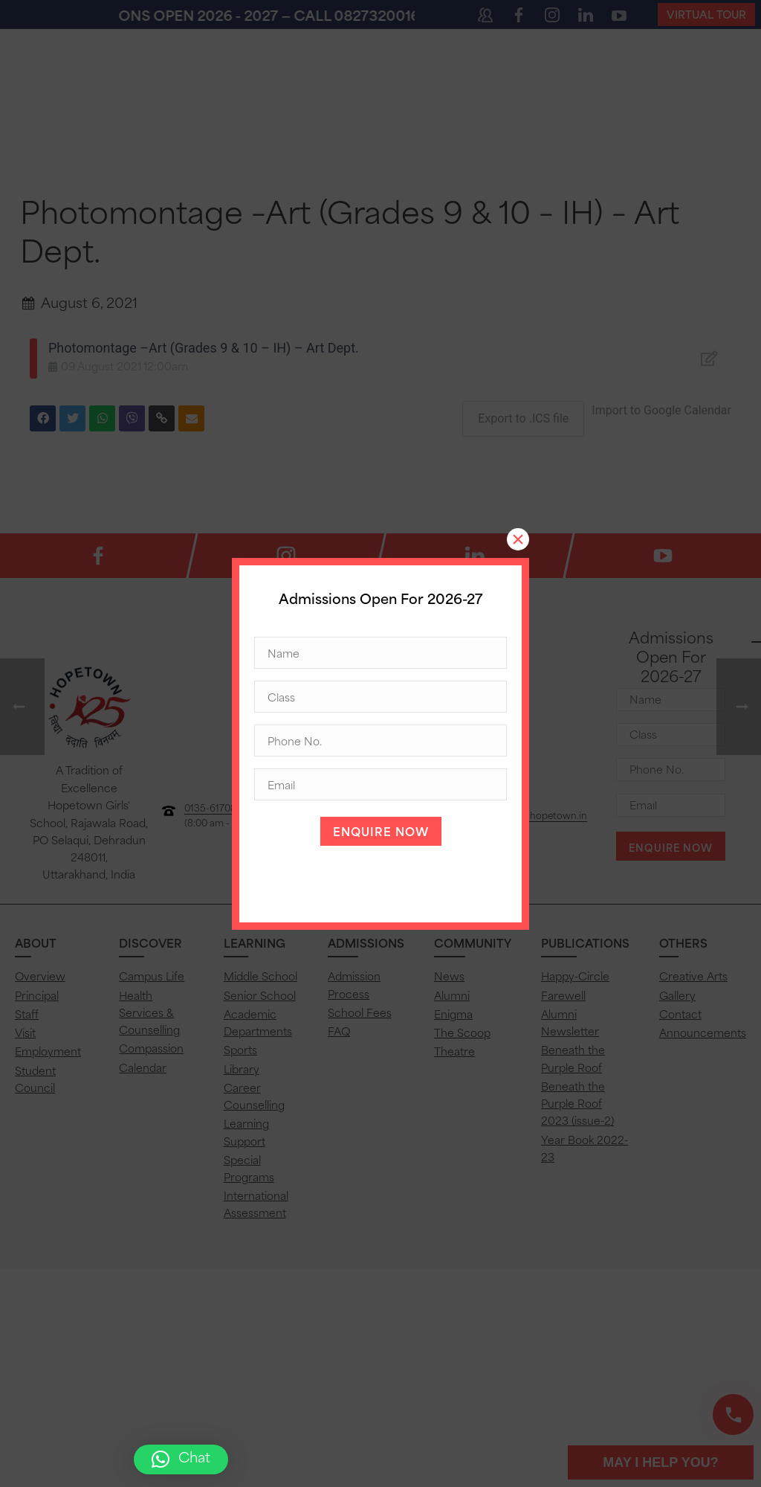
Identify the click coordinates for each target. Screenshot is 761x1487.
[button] (181, 1459)
